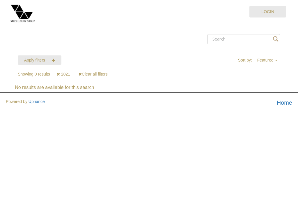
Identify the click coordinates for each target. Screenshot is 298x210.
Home (284, 102)
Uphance (37, 101)
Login (267, 11)
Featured (265, 60)
